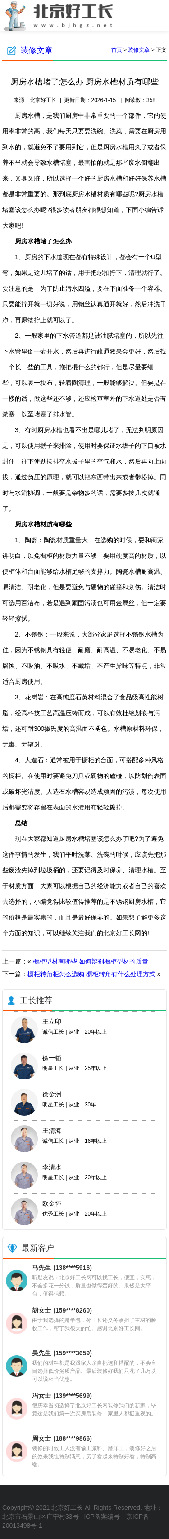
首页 (116, 50)
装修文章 (36, 50)
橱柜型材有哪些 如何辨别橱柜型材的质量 (90, 961)
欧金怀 (51, 1203)
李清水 (51, 1167)
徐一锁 (51, 1057)
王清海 (51, 1130)
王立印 (51, 1021)
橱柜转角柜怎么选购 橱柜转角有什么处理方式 (91, 973)
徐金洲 (51, 1094)
